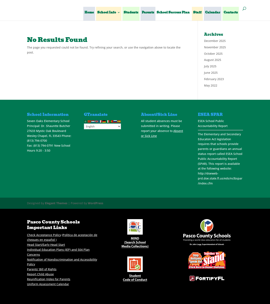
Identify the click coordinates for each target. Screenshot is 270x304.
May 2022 (210, 85)
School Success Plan (173, 13)
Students (131, 13)
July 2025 (210, 66)
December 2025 (215, 41)
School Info (106, 13)
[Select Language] (102, 126)
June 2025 (211, 73)
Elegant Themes (56, 203)
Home (89, 13)
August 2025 (212, 60)
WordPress (95, 203)
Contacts (231, 13)
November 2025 (215, 47)
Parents (148, 13)
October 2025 (213, 54)
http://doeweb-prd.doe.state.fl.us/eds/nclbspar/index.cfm (220, 178)
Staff (197, 13)
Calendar (212, 13)
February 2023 (214, 79)
